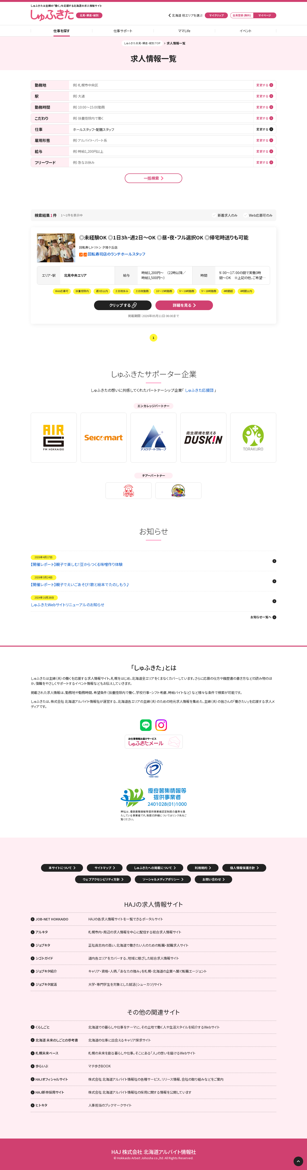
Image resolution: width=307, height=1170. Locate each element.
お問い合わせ (211, 879)
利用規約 (201, 867)
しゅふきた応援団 (199, 390)
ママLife (184, 30)
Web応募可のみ (260, 215)
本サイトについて (60, 867)
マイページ (265, 15)
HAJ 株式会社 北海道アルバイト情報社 (153, 1152)
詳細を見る (182, 305)
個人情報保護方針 (242, 867)
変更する (262, 85)
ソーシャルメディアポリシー (161, 879)
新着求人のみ (227, 215)
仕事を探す (61, 30)
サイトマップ (102, 867)
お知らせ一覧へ (261, 617)
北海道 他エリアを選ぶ (187, 15)
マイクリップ (216, 15)
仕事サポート (122, 30)
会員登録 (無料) (242, 15)
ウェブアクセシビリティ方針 (101, 879)
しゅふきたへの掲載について (153, 867)
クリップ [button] (116, 305)
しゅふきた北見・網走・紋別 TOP (142, 43)
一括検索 (151, 178)
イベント (246, 30)
